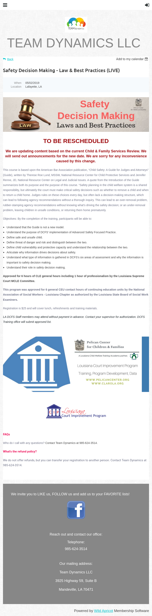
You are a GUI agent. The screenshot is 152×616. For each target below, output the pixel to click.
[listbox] (132, 59)
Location (16, 86)
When (17, 82)
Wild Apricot (103, 611)
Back (10, 59)
